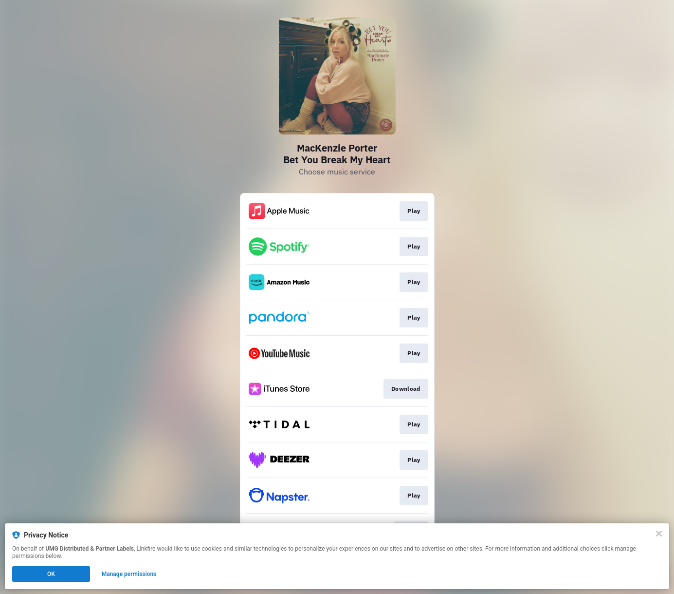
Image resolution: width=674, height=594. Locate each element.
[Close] (659, 533)
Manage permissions (129, 574)
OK (51, 574)
